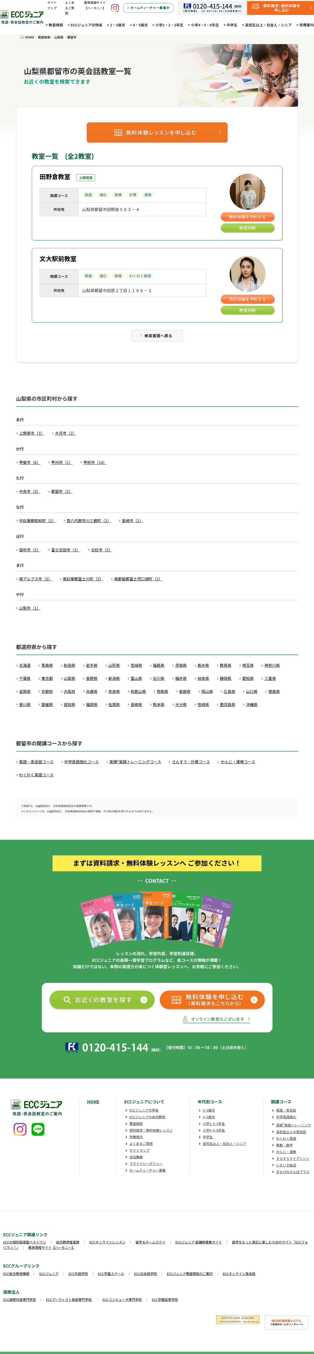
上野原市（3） (31, 433)
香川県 (25, 704)
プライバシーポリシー (146, 1163)
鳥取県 (162, 691)
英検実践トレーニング (293, 1125)
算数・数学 (284, 1145)
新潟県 (114, 678)
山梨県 (69, 678)
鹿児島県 (227, 704)
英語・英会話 (286, 1110)
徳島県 (274, 691)
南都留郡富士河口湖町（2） (138, 578)
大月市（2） (65, 433)
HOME (93, 1102)
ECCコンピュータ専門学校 (122, 1299)
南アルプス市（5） (35, 578)
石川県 (159, 678)
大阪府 (69, 691)
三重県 (270, 678)
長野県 (92, 678)
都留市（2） (62, 491)
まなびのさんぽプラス (292, 1171)
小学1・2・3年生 (169, 24)
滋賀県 (25, 691)
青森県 (47, 665)
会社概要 (136, 1156)
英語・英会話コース (36, 761)
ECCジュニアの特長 (86, 24)
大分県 (181, 704)
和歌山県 (138, 691)
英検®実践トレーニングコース (135, 761)
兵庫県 (92, 691)
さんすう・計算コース (191, 761)
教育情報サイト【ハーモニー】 (51, 1247)
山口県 (252, 691)
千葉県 (25, 678)
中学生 (232, 24)
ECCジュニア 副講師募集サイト (198, 1242)
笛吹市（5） (29, 549)
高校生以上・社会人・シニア (268, 24)
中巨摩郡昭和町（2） (37, 520)
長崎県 (136, 704)
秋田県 (69, 665)
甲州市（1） (62, 462)
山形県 (114, 665)
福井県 (181, 678)
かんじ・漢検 (286, 1151)
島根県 (185, 691)
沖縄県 (252, 704)
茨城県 (181, 665)
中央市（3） (29, 491)
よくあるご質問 (69, 7)
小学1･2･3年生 (214, 1123)
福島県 (159, 665)
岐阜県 (203, 678)
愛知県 (248, 678)
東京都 (47, 678)
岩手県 (92, 665)
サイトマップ (139, 1150)
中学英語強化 (286, 1116)
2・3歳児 (117, 24)
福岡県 (92, 704)
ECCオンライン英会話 (239, 1273)
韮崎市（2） (132, 520)
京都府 (47, 691)
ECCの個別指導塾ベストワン (24, 1242)
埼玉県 (248, 665)
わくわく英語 (286, 1138)
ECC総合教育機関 (16, 1273)
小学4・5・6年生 (205, 24)
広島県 (229, 691)
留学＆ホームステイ (150, 1242)
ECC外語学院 (78, 1273)
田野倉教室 (55, 176)
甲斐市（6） (29, 462)
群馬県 (225, 665)
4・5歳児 (140, 24)
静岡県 (225, 678)
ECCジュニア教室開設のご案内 (190, 1273)
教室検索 (56, 24)
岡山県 (207, 691)
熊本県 (159, 704)
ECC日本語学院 (145, 1273)
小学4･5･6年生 (214, 1130)
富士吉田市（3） (65, 549)
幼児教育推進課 (67, 1242)
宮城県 (136, 665)
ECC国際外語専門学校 (19, 1299)
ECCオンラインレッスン (107, 1242)
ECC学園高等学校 (165, 1299)
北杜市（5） (101, 549)
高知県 (69, 704)
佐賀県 (114, 704)
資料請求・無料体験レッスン (151, 1130)
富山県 (136, 678)
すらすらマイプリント (292, 1158)
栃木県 (203, 665)
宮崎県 (203, 704)
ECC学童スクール (111, 1273)
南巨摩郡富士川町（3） (83, 578)
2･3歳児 (209, 1110)
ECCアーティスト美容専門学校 (69, 1299)
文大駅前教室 (58, 258)
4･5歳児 (209, 1116)
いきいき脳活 (286, 1165)
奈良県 (114, 691)
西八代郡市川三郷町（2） (89, 520)
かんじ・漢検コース (238, 761)
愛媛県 (47, 704)
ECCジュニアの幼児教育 (147, 1116)
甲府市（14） (95, 462)
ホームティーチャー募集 (147, 1170)
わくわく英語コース (36, 774)
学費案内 (136, 1136)
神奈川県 (272, 665)
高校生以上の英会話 (291, 1131)
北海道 (25, 665)
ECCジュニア (48, 1273)
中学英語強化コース (81, 761)
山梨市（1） (29, 608)
